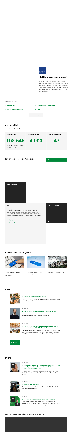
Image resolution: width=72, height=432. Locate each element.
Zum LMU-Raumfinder (12, 421)
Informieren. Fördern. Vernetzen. (46, 33)
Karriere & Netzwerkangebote (15, 37)
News (38, 37)
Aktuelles (15, 270)
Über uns (11, 148)
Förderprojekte (12, 150)
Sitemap (7, 428)
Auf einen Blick (11, 33)
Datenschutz (13, 428)
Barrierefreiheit (27, 428)
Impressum (20, 428)
